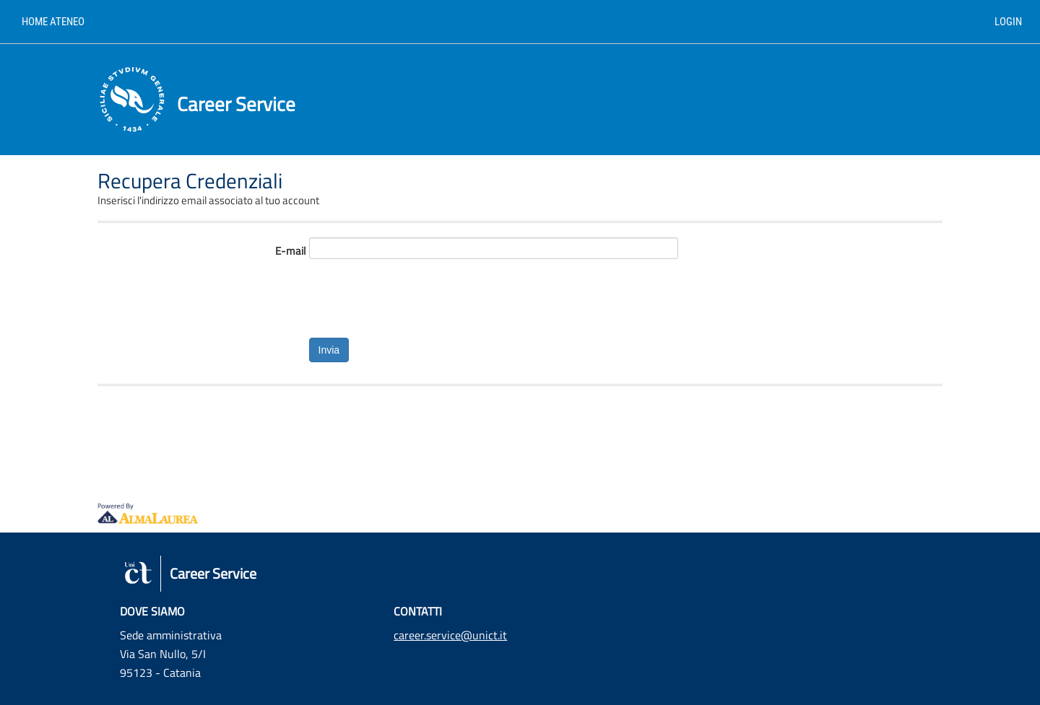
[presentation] (419, 295)
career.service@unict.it (450, 635)
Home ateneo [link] (53, 21)
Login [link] (1008, 21)
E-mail (290, 250)
